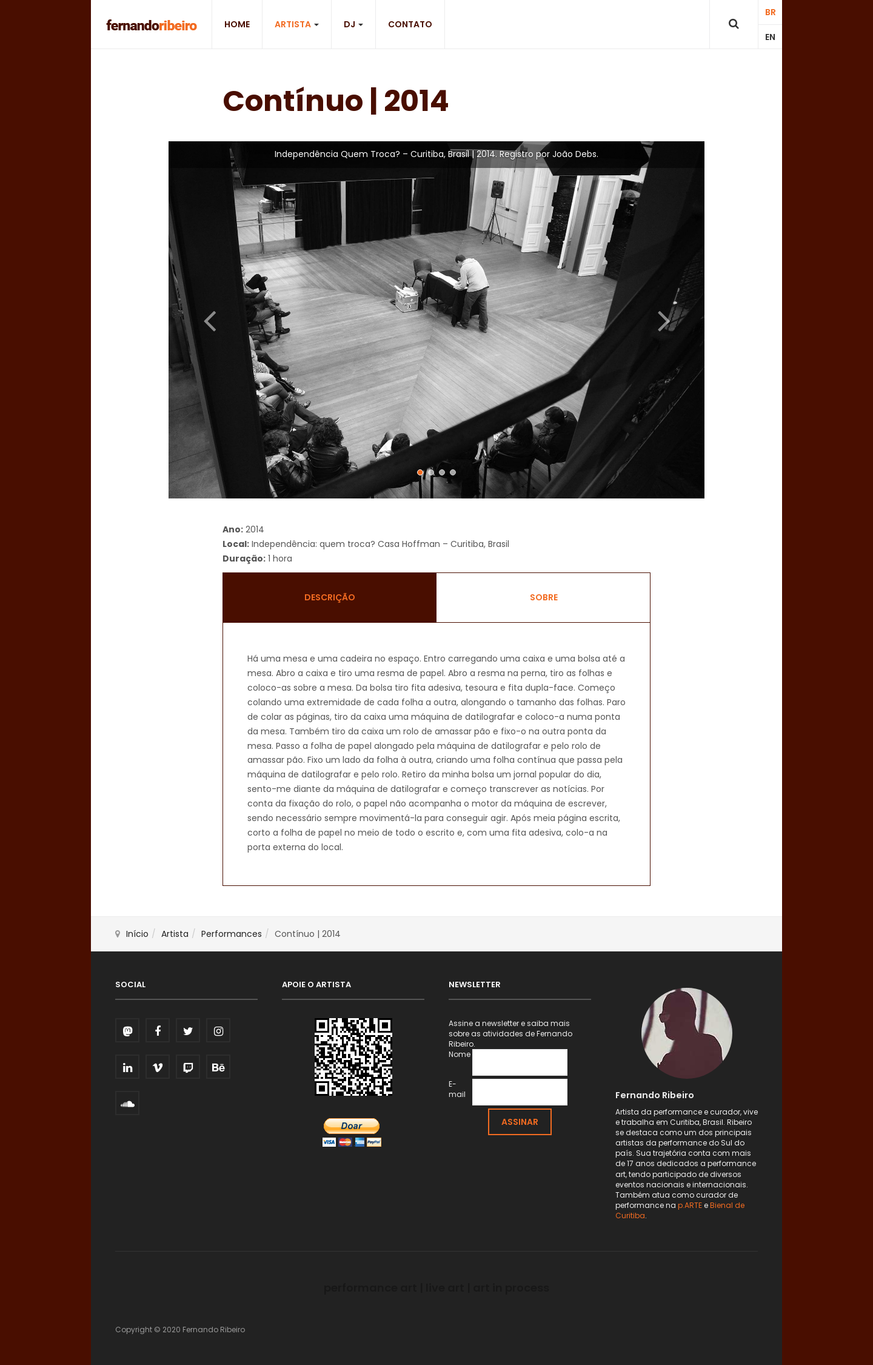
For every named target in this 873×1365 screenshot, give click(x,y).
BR (770, 12)
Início (137, 934)
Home (237, 24)
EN (770, 37)
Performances (231, 934)
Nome (459, 1054)
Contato (410, 24)
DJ (353, 24)
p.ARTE (690, 1205)
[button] (209, 319)
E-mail (457, 1089)
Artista (297, 24)
